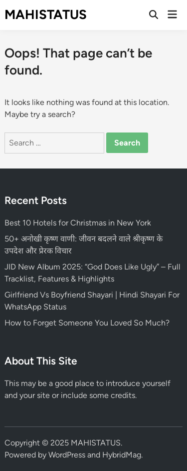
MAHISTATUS (45, 14)
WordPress (66, 455)
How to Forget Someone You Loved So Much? (87, 323)
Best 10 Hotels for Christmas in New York (77, 223)
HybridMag (121, 455)
